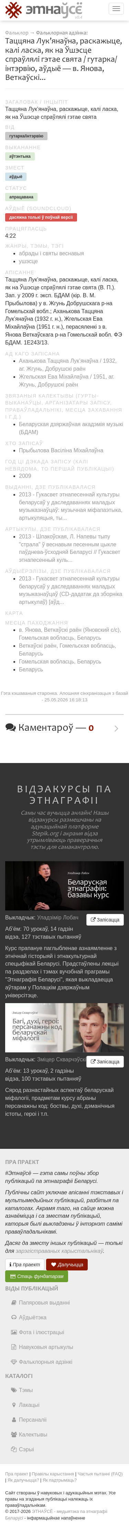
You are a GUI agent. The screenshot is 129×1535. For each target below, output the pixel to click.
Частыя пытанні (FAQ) (100, 1473)
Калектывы (28, 1435)
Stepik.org (45, 833)
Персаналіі (28, 1420)
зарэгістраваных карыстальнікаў (59, 1251)
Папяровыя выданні (40, 1303)
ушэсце (28, 261)
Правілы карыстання (53, 1473)
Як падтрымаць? (60, 1480)
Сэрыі (22, 1449)
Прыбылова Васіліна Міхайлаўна (61, 450)
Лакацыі (25, 1405)
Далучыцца (67, 1264)
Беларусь (31, 669)
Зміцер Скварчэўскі (61, 1059)
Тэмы (21, 1390)
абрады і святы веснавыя (51, 253)
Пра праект (25, 1264)
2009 (25, 476)
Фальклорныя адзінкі (41, 1362)
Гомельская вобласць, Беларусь (60, 662)
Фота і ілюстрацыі (37, 1332)
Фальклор (17, 33)
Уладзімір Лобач (58, 917)
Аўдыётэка (28, 1317)
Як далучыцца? (23, 1480)
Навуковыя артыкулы (41, 1347)
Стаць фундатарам (37, 1276)
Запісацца (105, 920)
